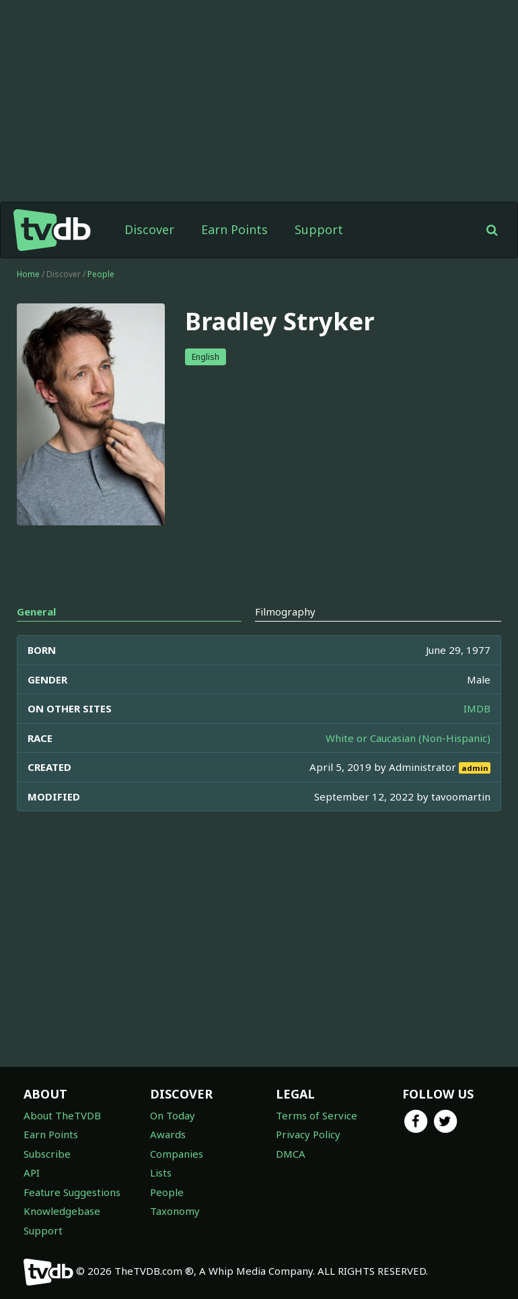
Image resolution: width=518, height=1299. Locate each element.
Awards (168, 1134)
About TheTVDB (62, 1115)
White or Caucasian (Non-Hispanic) (408, 738)
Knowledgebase (62, 1211)
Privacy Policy (308, 1134)
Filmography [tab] (285, 611)
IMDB (477, 708)
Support (319, 229)
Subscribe (47, 1153)
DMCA (290, 1153)
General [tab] (36, 611)
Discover (149, 229)
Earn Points (234, 229)
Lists (161, 1172)
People (100, 274)
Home (28, 274)
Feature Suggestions (72, 1192)
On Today (172, 1115)
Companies (176, 1153)
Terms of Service (316, 1115)
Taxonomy (175, 1211)
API (32, 1172)
